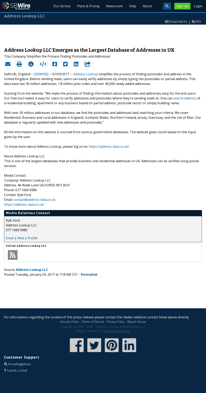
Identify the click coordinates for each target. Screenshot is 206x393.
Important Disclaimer (117, 331)
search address (184, 98)
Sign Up (182, 6)
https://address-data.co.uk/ (109, 146)
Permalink (89, 274)
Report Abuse (137, 322)
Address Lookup (85, 74)
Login (198, 6)
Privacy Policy (116, 322)
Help (132, 6)
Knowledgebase (19, 364)
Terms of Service (93, 322)
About (147, 6)
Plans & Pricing (88, 6)
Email (10, 238)
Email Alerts (178, 21)
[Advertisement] (103, 34)
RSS (198, 21)
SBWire (16, 6)
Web (20, 238)
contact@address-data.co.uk (34, 199)
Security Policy (69, 322)
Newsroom (114, 6)
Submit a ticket (17, 370)
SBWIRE (41, 74)
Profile (32, 238)
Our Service (62, 6)
